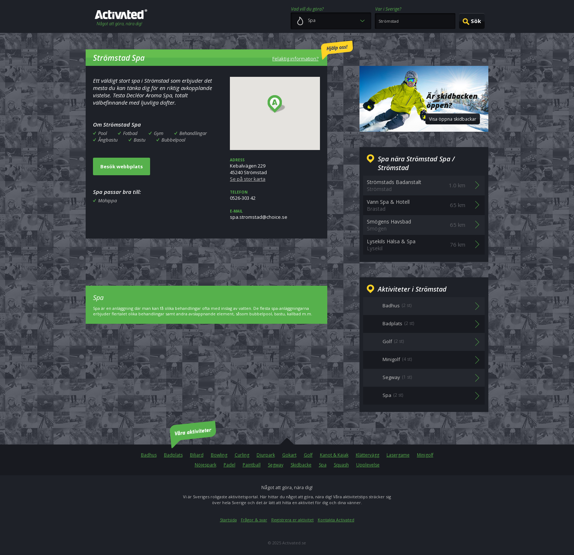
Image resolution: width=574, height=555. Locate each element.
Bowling (219, 455)
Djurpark (266, 455)
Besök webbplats (121, 166)
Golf (308, 455)
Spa (323, 465)
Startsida (228, 519)
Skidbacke (301, 465)
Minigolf (425, 455)
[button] (277, 104)
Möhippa (107, 200)
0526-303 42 (275, 195)
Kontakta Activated (336, 519)
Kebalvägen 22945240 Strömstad (275, 169)
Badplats (173, 455)
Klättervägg (367, 455)
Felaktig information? (312, 51)
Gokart (289, 455)
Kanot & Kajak (334, 455)
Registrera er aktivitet (292, 519)
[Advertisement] (206, 257)
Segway (275, 465)
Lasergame (398, 455)
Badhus (149, 455)
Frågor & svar (254, 519)
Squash (341, 465)
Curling (242, 455)
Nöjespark (205, 465)
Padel (229, 465)
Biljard (197, 455)
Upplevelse (368, 465)
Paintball (252, 465)
